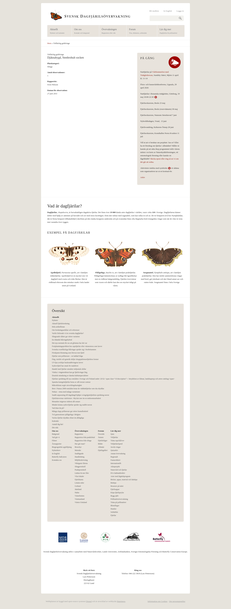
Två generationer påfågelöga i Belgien (66, 414)
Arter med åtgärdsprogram (120, 476)
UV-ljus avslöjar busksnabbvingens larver (67, 362)
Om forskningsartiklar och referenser (66, 330)
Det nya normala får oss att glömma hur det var (69, 343)
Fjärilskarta (79, 479)
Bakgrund (55, 434)
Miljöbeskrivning (81, 460)
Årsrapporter (56, 444)
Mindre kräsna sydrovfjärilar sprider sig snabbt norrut (72, 405)
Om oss (84, 31)
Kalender (55, 421)
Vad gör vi (56, 437)
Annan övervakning (118, 453)
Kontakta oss (57, 460)
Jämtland (78, 489)
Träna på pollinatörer (118, 502)
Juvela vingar (115, 447)
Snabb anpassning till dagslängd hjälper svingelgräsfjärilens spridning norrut (80, 395)
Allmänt (101, 447)
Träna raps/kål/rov (117, 440)
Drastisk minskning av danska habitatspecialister (70, 375)
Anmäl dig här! (57, 424)
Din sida (55, 427)
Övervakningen (111, 31)
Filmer (54, 440)
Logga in (180, 11)
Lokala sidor (79, 483)
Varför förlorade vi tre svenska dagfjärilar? (68, 333)
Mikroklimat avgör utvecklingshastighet (67, 385)
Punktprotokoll (80, 470)
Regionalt (114, 457)
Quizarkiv (114, 450)
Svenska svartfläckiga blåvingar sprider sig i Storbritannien (74, 349)
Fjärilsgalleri (102, 450)
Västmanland (79, 499)
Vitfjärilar (114, 437)
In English (168, 11)
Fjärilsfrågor (102, 440)
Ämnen (100, 437)
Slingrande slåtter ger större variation (66, 336)
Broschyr (78, 447)
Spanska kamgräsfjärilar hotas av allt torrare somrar (71, 382)
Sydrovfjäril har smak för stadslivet (65, 366)
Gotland (78, 486)
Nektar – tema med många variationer (66, 392)
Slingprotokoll (80, 466)
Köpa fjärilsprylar (117, 493)
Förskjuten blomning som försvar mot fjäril (68, 353)
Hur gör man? (80, 444)
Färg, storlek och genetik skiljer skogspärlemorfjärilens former (75, 359)
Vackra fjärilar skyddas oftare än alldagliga (68, 418)
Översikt (101, 434)
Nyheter (55, 320)
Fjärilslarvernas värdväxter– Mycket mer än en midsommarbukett (76, 398)
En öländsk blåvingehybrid (62, 340)
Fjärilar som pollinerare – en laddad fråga (67, 356)
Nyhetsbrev (56, 450)
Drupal (89, 601)
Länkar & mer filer (82, 473)
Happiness (121, 601)
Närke (77, 493)
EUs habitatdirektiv (118, 473)
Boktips (113, 483)
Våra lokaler (79, 476)
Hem (49, 43)
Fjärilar (113, 515)
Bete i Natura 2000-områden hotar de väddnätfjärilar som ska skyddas (78, 388)
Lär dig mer (169, 31)
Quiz (112, 434)
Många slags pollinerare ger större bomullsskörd (70, 411)
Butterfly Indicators (59, 457)
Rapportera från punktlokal (85, 437)
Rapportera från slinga (83, 440)
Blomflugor (115, 506)
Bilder (100, 444)
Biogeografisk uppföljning (62, 447)
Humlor (113, 509)
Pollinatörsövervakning (119, 499)
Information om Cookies (157, 601)
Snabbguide (79, 453)
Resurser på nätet (117, 486)
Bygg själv (115, 496)
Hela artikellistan (58, 327)
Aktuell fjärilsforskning (60, 323)
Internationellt (116, 463)
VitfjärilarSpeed (116, 444)
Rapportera (79, 434)
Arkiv (142, 177)
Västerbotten (79, 496)
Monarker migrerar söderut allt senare (66, 401)
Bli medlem (154, 11)
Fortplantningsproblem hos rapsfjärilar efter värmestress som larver (77, 346)
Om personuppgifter (177, 601)
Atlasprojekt (115, 466)
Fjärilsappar (115, 489)
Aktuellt (58, 31)
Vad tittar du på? (58, 408)
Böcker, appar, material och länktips (124, 479)
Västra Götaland (81, 502)
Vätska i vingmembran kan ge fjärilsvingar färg (69, 372)
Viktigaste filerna (81, 463)
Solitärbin (114, 512)
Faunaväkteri (115, 460)
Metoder (78, 450)
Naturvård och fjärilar (119, 470)
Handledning (79, 457)
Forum (141, 31)
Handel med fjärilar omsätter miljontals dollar (69, 369)
